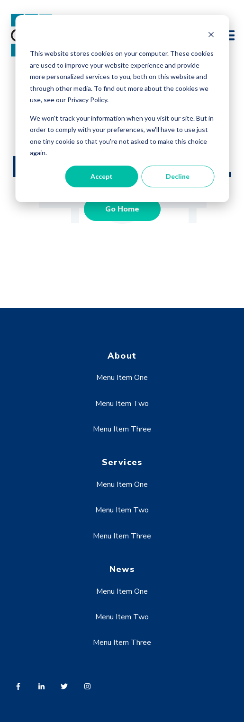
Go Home (122, 209)
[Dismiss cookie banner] (211, 36)
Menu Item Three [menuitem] (122, 429)
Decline (178, 176)
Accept (101, 176)
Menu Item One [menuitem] (122, 377)
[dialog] (122, 108)
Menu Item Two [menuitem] (122, 403)
